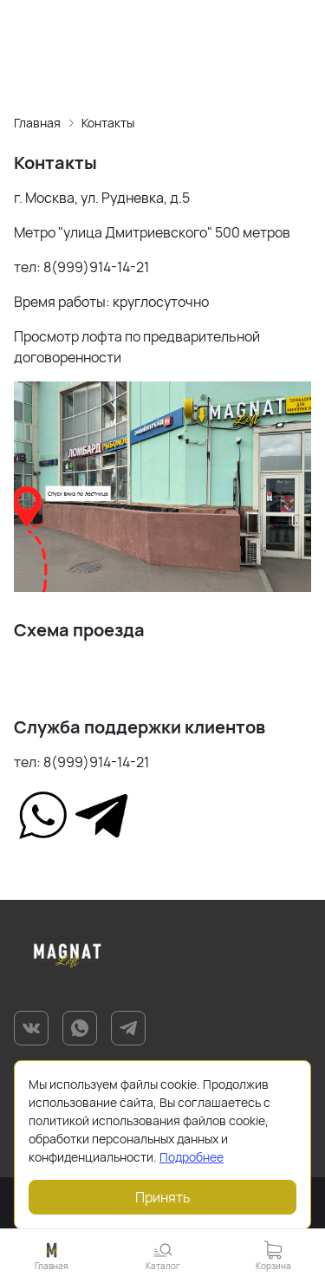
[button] (163, 1255)
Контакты (107, 122)
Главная (37, 122)
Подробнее (191, 1157)
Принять (163, 1197)
